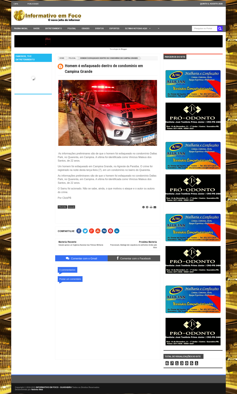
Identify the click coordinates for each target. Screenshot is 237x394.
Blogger (124, 49)
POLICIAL (72, 28)
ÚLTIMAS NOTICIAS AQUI (136, 28)
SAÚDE (36, 28)
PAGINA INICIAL (21, 28)
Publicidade (33, 4)
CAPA (16, 4)
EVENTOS (99, 28)
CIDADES (85, 28)
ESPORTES (114, 28)
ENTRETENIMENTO (53, 28)
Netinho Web (37, 389)
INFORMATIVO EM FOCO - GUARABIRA (54, 387)
